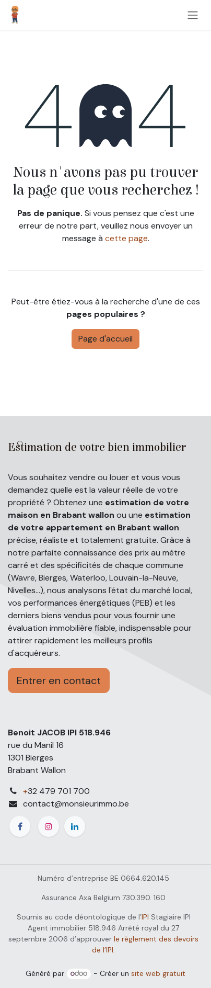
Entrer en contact (59, 680)
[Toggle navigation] (192, 15)
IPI (145, 917)
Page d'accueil (105, 338)
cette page (126, 238)
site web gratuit (158, 973)
